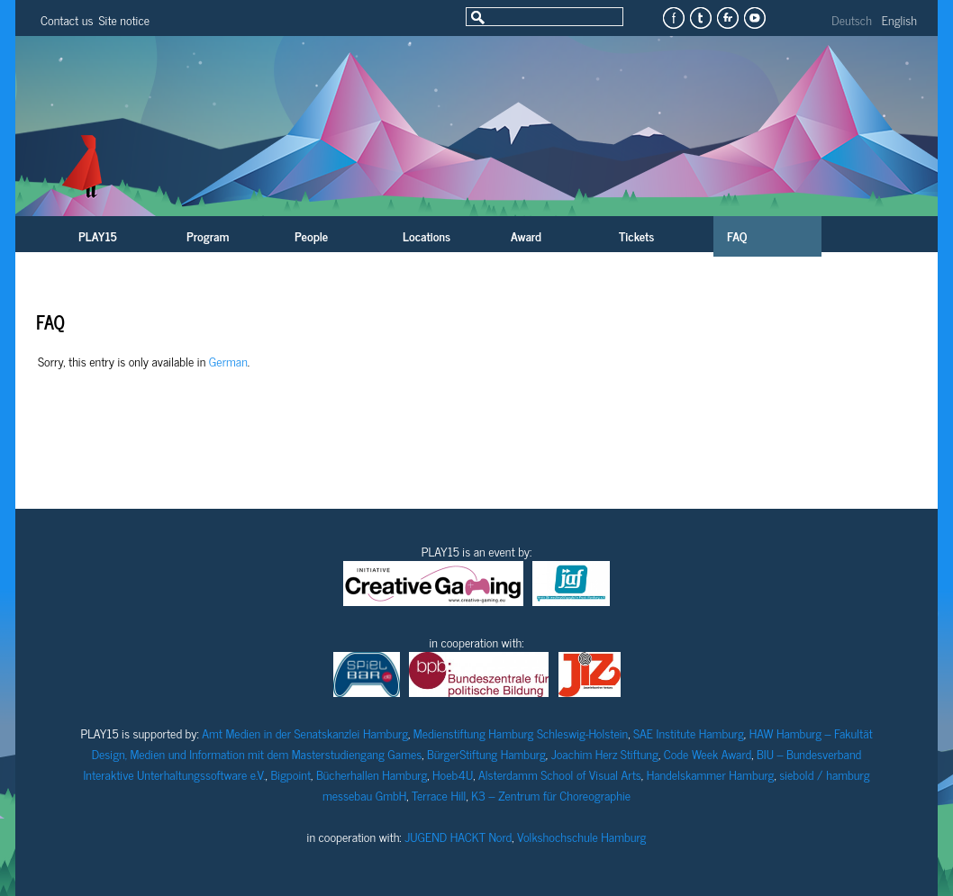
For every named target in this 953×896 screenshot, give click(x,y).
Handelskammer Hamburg (711, 774)
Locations (426, 235)
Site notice (124, 19)
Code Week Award (708, 753)
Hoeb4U (452, 774)
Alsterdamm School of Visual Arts (559, 774)
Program (207, 235)
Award (526, 235)
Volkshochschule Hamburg (581, 836)
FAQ (737, 235)
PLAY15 (97, 235)
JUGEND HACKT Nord (458, 836)
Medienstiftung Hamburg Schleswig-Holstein (520, 732)
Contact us (67, 19)
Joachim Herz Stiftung (604, 753)
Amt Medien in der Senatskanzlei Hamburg (305, 732)
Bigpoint (290, 774)
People (311, 235)
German (228, 360)
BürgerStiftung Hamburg (486, 753)
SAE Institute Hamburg (688, 732)
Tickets (636, 235)
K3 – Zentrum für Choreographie (551, 794)
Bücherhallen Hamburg (371, 774)
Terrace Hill (439, 794)
